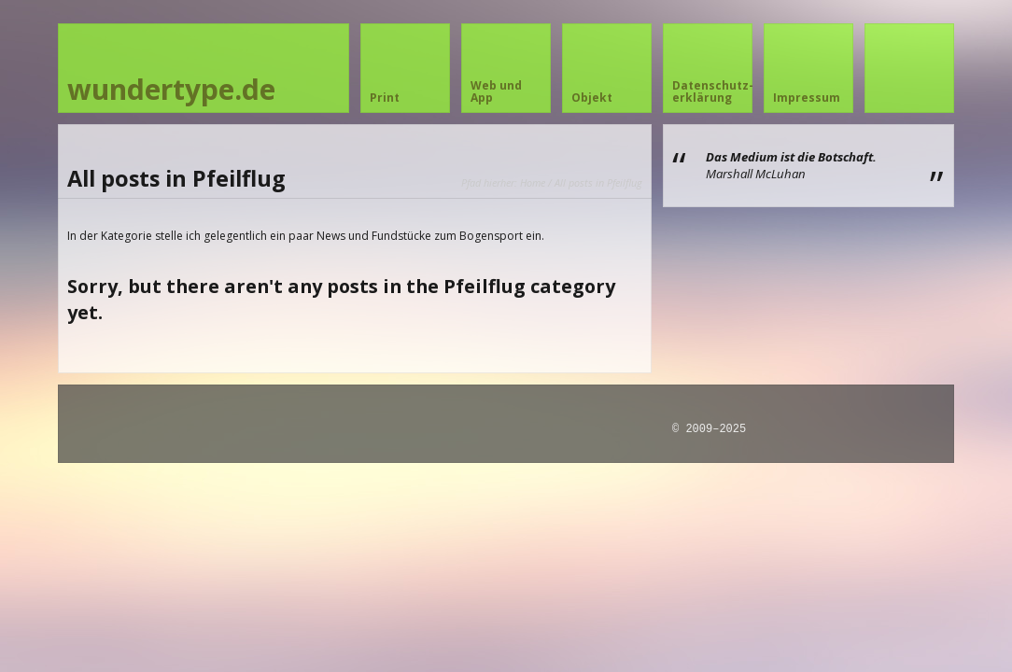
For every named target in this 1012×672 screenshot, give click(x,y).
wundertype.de (171, 89)
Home (532, 182)
